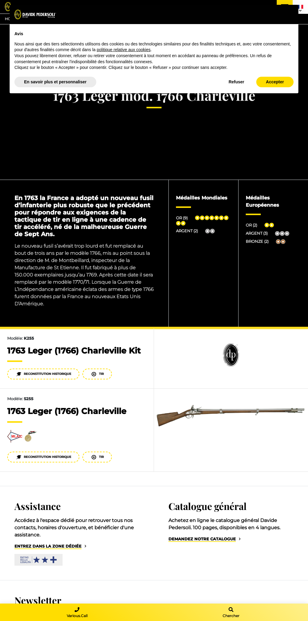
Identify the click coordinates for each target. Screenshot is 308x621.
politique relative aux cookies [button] (123, 49)
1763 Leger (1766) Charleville (66, 411)
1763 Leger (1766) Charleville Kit (74, 351)
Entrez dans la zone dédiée (48, 546)
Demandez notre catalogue (202, 539)
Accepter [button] (275, 81)
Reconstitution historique (43, 374)
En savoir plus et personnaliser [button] (55, 81)
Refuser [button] (236, 81)
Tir (97, 374)
